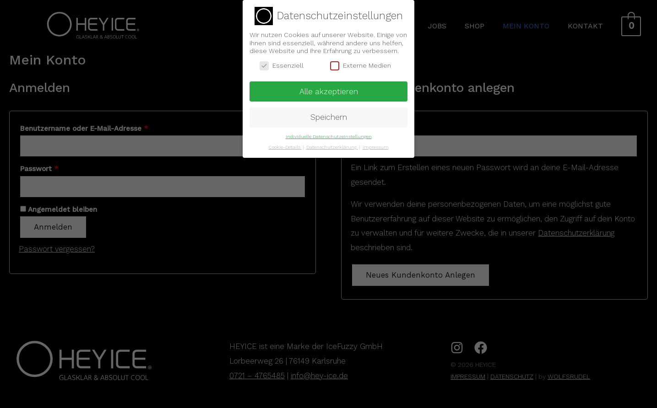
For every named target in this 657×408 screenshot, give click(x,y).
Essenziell (282, 63)
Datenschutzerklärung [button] (332, 145)
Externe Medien (360, 63)
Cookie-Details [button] (285, 145)
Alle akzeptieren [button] (328, 89)
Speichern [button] (328, 115)
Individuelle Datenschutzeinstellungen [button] (329, 135)
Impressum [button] (376, 145)
